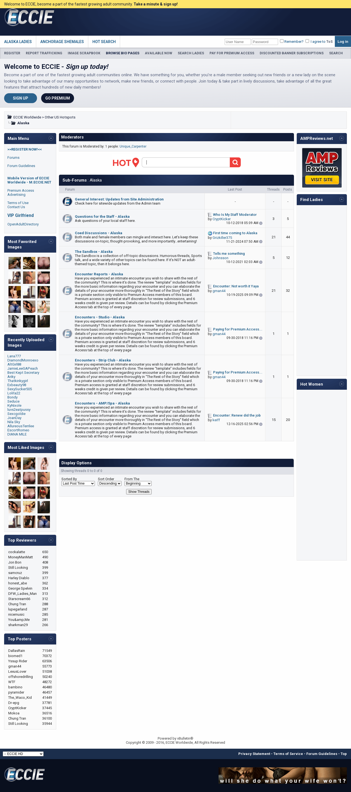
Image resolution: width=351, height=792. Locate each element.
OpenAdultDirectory (23, 224)
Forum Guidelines (21, 166)
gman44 (219, 291)
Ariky (11, 377)
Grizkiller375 (222, 238)
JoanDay (14, 418)
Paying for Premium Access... (237, 329)
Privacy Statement (254, 754)
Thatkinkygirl (17, 381)
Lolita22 (13, 393)
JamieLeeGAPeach (22, 368)
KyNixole (14, 405)
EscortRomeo (18, 430)
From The (131, 479)
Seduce (13, 401)
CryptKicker (222, 219)
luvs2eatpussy (18, 410)
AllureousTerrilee (20, 426)
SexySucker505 (19, 389)
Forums (13, 157)
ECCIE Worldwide (27, 117)
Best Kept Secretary (23, 372)
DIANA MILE (17, 434)
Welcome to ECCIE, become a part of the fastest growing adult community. (91, 4)
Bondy (12, 397)
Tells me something (229, 253)
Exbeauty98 (16, 385)
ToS (329, 42)
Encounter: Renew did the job (237, 415)
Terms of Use (18, 203)
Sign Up (20, 98)
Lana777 (14, 356)
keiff (216, 420)
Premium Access (20, 190)
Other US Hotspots (60, 117)
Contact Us (16, 207)
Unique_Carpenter (133, 146)
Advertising (16, 195)
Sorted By (69, 479)
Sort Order (106, 479)
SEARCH (336, 53)
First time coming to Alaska (235, 233)
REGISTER (12, 53)
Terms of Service (288, 754)
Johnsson (220, 258)
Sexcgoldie (16, 414)
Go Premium (57, 98)
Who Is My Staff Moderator (235, 215)
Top (344, 754)
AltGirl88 (14, 364)
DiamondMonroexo (22, 360)
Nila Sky (13, 422)
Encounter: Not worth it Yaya (236, 286)
